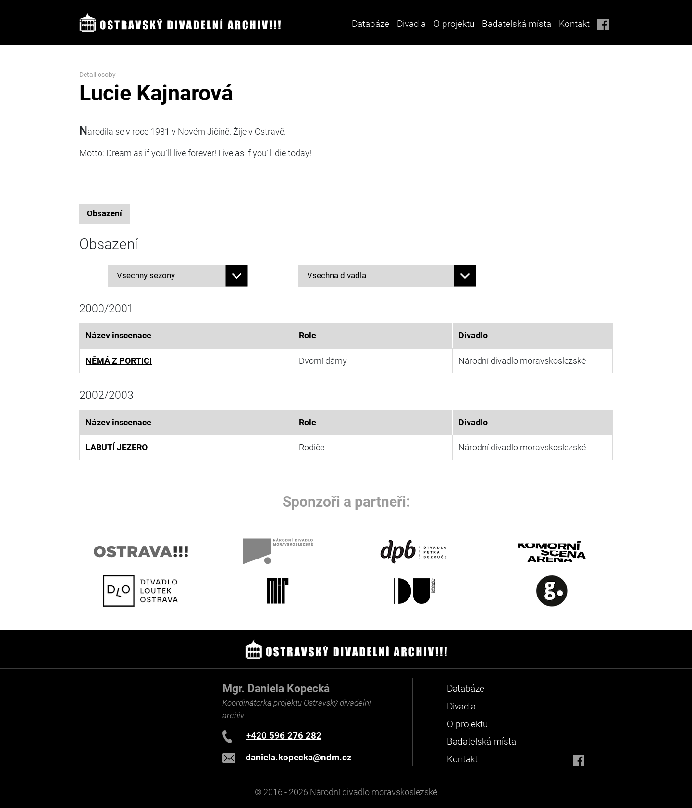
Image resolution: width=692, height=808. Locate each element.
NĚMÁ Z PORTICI (119, 361)
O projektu (453, 23)
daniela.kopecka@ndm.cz (299, 757)
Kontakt (574, 23)
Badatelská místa (516, 23)
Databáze (370, 23)
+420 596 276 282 (283, 735)
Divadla (461, 706)
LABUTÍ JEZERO (117, 447)
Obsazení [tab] (104, 213)
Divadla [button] (411, 23)
